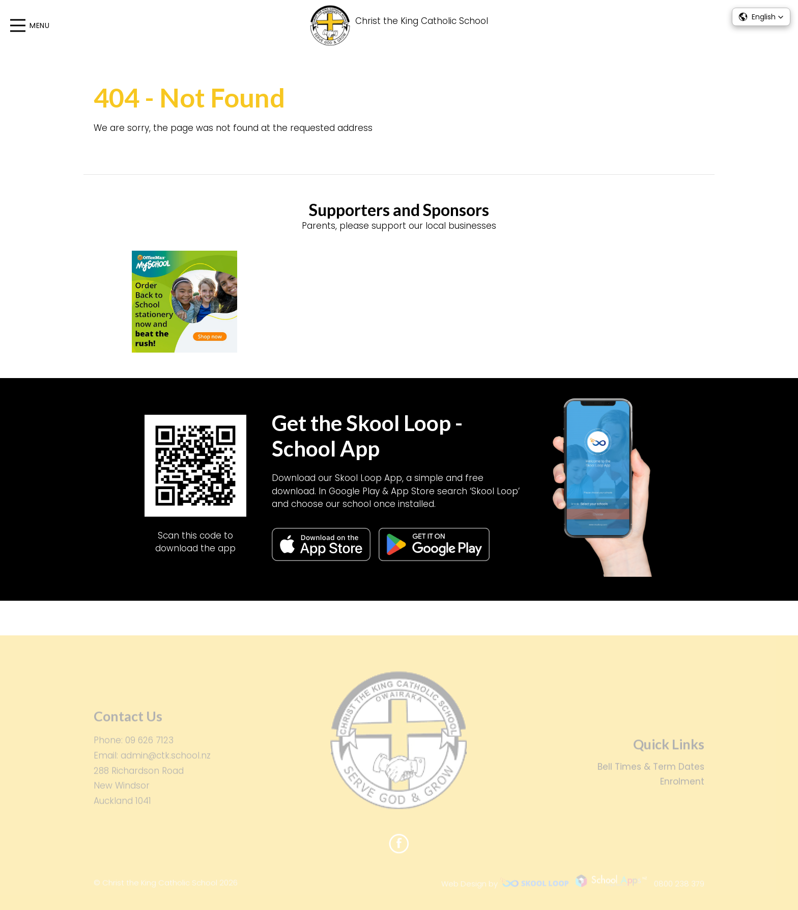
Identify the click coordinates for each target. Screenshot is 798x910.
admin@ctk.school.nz (166, 760)
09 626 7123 (149, 744)
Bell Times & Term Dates (650, 770)
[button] (761, 16)
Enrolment (682, 786)
